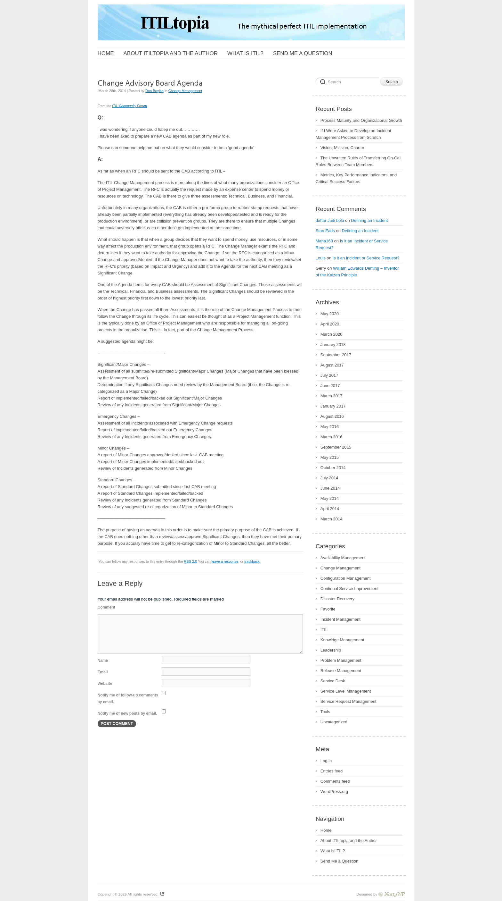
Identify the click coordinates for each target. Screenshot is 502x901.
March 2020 (331, 334)
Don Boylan (154, 91)
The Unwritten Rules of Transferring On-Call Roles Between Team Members (358, 161)
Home (326, 830)
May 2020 (329, 313)
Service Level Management (345, 691)
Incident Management (340, 619)
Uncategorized (333, 722)
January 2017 (333, 406)
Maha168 (324, 241)
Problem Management (340, 660)
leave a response (225, 561)
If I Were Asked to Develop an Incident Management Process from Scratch (353, 134)
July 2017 (329, 375)
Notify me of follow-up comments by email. (128, 698)
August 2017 (332, 365)
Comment (106, 607)
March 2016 (331, 436)
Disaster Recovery (337, 598)
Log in (326, 760)
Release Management (340, 670)
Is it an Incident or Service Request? (366, 258)
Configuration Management (345, 578)
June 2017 (330, 385)
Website (105, 683)
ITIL (324, 629)
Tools (325, 711)
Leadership (330, 650)
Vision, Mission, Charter (342, 147)
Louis (321, 258)
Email (103, 672)
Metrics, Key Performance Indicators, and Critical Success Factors (356, 178)
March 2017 (331, 395)
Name (103, 660)
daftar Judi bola (330, 220)
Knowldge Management (342, 639)
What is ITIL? (332, 850)
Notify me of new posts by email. (127, 713)
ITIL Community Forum (129, 106)
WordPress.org (334, 791)
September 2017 (335, 354)
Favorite (328, 609)
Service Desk (332, 680)
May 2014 (329, 498)
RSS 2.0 (190, 561)
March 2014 (331, 519)
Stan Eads (325, 230)
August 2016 (332, 416)
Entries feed (331, 771)
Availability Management (343, 557)
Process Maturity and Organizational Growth (361, 120)
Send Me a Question (339, 861)
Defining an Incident (369, 220)
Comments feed (335, 781)
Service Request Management (348, 701)
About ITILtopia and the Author (348, 840)
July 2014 (329, 478)
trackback (251, 561)
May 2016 (329, 426)
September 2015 (335, 447)
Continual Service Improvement (349, 588)
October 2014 (333, 467)
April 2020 (329, 324)
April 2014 (329, 508)
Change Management (185, 91)
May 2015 (329, 457)
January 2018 (333, 344)
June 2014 (330, 488)
